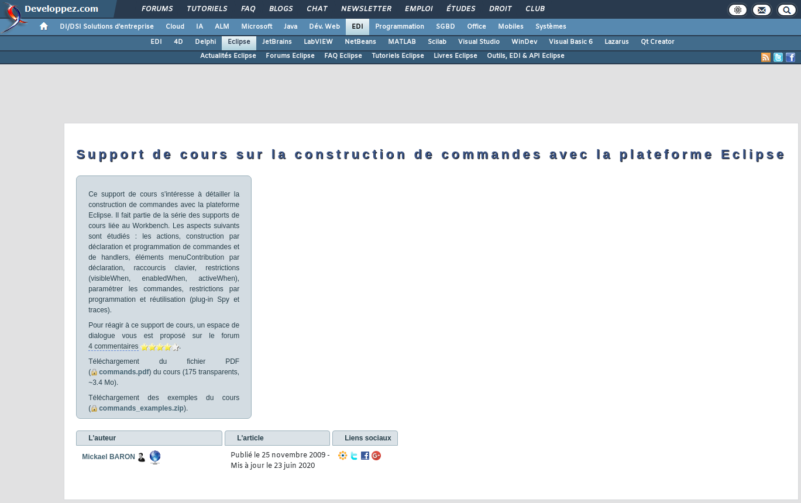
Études (460, 9)
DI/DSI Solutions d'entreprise (107, 27)
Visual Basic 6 (571, 42)
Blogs (280, 9)
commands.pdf (124, 372)
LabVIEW (318, 42)
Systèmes (550, 27)
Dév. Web (324, 27)
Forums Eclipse (290, 56)
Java (290, 27)
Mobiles (511, 27)
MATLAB (402, 42)
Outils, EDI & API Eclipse (526, 56)
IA (199, 27)
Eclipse (239, 42)
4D (178, 42)
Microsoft (256, 27)
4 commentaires (113, 346)
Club (534, 9)
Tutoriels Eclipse (398, 56)
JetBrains (277, 42)
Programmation (399, 27)
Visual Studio (479, 42)
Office (476, 27)
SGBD (445, 27)
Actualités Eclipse (228, 56)
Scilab (437, 42)
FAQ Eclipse (343, 56)
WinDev (524, 42)
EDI (357, 27)
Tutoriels (206, 9)
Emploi (418, 9)
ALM (222, 27)
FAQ (247, 9)
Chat (316, 9)
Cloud (175, 27)
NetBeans (360, 42)
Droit (499, 9)
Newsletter (365, 9)
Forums (156, 9)
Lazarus (616, 42)
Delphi (205, 42)
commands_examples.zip (141, 408)
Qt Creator (658, 42)
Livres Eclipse (455, 56)
